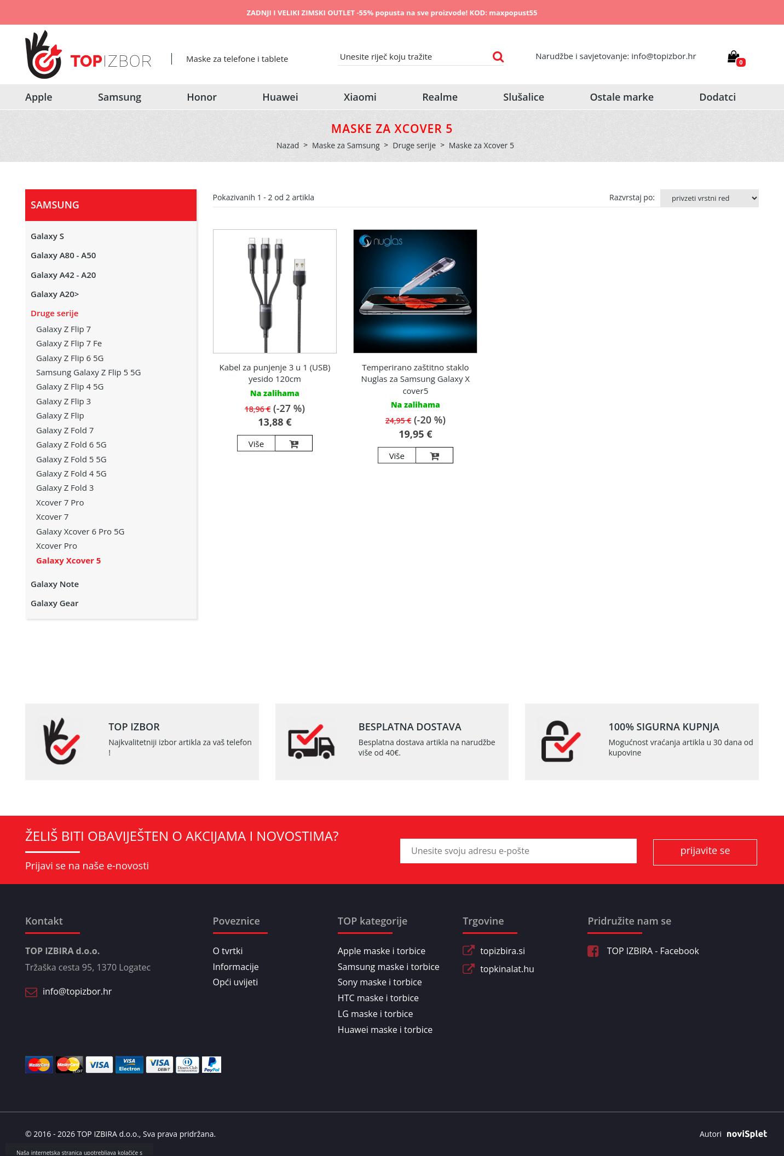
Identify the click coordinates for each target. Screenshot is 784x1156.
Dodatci (717, 96)
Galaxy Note (55, 583)
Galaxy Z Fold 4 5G (71, 473)
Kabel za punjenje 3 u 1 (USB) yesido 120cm (274, 373)
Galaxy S (47, 235)
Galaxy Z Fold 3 (65, 487)
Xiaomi (360, 96)
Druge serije (54, 312)
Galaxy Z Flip (60, 415)
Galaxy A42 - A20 (63, 274)
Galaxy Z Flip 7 (63, 328)
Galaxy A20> (55, 293)
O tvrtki (228, 951)
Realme (440, 96)
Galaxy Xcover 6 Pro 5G (80, 531)
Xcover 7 (52, 516)
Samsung (119, 96)
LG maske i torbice (375, 1014)
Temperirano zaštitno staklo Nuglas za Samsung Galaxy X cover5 (415, 379)
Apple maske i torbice (381, 951)
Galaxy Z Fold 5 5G (71, 459)
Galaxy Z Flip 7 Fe (69, 343)
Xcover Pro (56, 545)
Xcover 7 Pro (60, 502)
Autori (729, 1134)
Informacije (236, 967)
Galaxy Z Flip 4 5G (69, 386)
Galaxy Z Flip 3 (63, 401)
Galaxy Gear (54, 602)
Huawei (280, 96)
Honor (202, 96)
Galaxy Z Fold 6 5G (71, 444)
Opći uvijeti (235, 982)
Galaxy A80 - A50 (63, 254)
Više (256, 443)
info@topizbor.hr (77, 991)
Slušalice (523, 96)
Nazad (287, 145)
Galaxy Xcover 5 (68, 560)
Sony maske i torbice (380, 982)
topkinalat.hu (507, 969)
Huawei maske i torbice (385, 1030)
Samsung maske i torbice (389, 967)
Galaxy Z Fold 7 (65, 430)
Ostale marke (622, 96)
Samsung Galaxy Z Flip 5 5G (88, 372)
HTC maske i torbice (378, 998)
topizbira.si (502, 951)
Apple (39, 96)
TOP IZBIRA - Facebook (643, 951)
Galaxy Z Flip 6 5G (69, 357)
